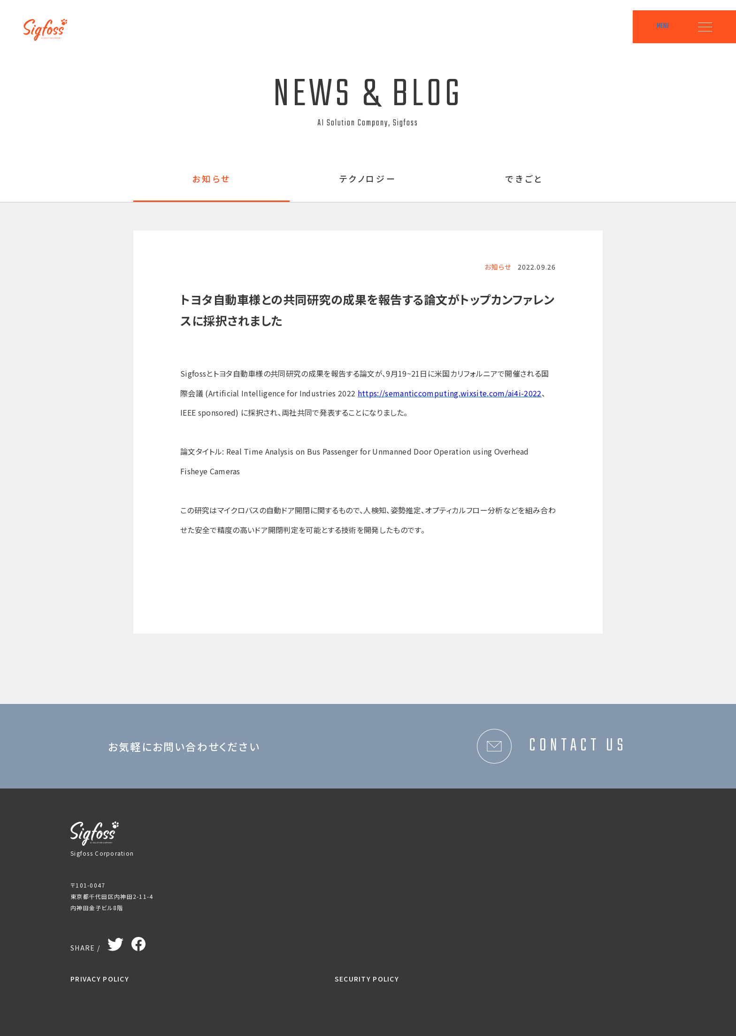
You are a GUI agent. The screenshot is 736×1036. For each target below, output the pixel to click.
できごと (525, 179)
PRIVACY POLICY (99, 978)
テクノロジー (368, 179)
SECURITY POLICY (367, 978)
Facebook (138, 941)
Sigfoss (50, 23)
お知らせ (211, 179)
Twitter (115, 942)
